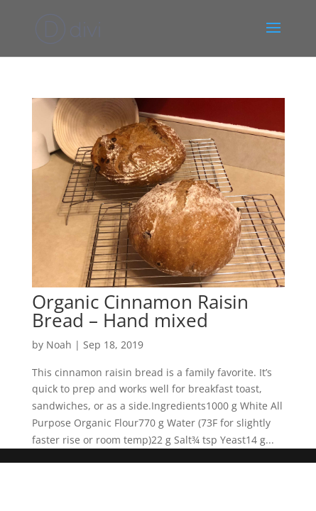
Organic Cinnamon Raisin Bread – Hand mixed (140, 311)
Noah (59, 344)
